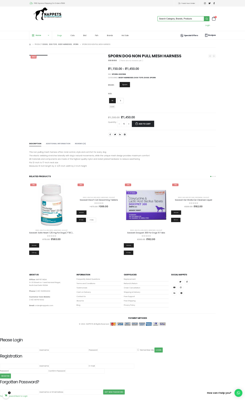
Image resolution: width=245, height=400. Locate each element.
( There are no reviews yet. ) (131, 60)
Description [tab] (35, 143)
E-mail (92, 366)
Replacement (130, 279)
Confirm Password (57, 371)
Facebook (110, 134)
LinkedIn (120, 134)
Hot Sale (125, 35)
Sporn (153, 77)
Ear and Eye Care (188, 197)
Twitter (115, 134)
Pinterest (125, 134)
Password (93, 350)
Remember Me (145, 350)
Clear (112, 107)
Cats (72, 35)
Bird (84, 35)
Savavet (65, 230)
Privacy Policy (129, 305)
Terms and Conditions (85, 283)
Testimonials (81, 288)
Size (110, 93)
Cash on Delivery (83, 292)
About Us (80, 301)
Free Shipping (130, 301)
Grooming (199, 197)
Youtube (174, 287)
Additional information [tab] (58, 143)
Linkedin (174, 293)
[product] (51, 204)
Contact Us (81, 296)
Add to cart (145, 124)
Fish (96, 35)
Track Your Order (186, 3)
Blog (78, 305)
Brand (111, 85)
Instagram (180, 287)
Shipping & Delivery (132, 292)
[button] (211, 176)
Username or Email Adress (51, 392)
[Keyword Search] (181, 18)
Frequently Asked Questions (88, 279)
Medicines (57, 230)
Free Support (129, 296)
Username (44, 350)
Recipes (210, 35)
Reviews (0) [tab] (80, 143)
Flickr (181, 293)
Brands (110, 35)
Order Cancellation (132, 288)
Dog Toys (138, 77)
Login (207, 25)
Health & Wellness (46, 230)
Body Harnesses (126, 77)
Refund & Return (130, 283)
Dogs (59, 35)
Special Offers (189, 35)
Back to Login (22, 396)
